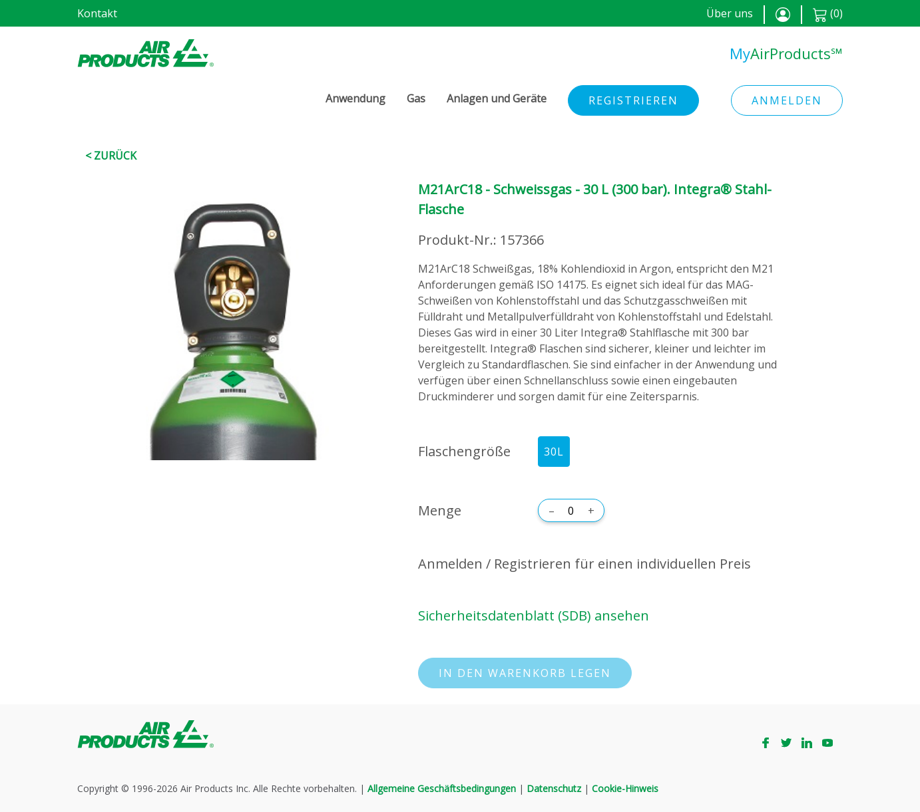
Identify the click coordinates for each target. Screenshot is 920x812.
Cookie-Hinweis (625, 788)
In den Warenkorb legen (525, 673)
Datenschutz (554, 788)
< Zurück (110, 155)
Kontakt (97, 13)
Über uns (729, 13)
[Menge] (571, 510)
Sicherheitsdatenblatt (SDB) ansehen (533, 615)
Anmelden (787, 100)
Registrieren (633, 100)
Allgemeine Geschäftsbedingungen (441, 788)
